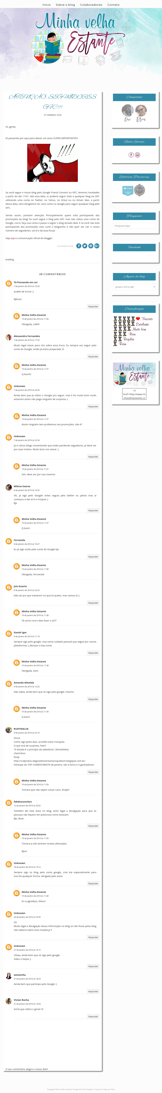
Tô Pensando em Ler (26, 282)
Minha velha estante (64, 1089)
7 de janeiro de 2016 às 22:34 (27, 440)
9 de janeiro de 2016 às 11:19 (27, 636)
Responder (93, 306)
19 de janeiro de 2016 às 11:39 (35, 711)
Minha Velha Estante (34, 315)
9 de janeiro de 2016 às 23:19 (27, 732)
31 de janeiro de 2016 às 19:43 (27, 1004)
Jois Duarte (20, 586)
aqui (13, 238)
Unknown (19, 386)
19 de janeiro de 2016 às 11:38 (35, 569)
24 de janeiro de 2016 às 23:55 (27, 917)
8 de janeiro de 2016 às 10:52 (27, 490)
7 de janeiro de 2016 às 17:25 (27, 340)
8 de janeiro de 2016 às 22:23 (27, 590)
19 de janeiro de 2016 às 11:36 (35, 319)
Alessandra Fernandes (27, 336)
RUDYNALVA (21, 728)
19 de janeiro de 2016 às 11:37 (35, 369)
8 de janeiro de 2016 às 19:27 (27, 544)
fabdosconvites (23, 801)
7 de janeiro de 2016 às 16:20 (27, 286)
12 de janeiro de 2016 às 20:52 (27, 805)
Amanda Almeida (24, 682)
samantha (20, 974)
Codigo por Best (108, 1089)
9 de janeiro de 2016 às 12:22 (27, 686)
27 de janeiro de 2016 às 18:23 (27, 978)
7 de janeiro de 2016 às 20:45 (27, 390)
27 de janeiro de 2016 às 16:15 (27, 950)
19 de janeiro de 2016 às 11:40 (35, 896)
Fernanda (19, 540)
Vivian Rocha (21, 999)
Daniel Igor (20, 632)
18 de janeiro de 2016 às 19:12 (27, 867)
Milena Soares (22, 486)
